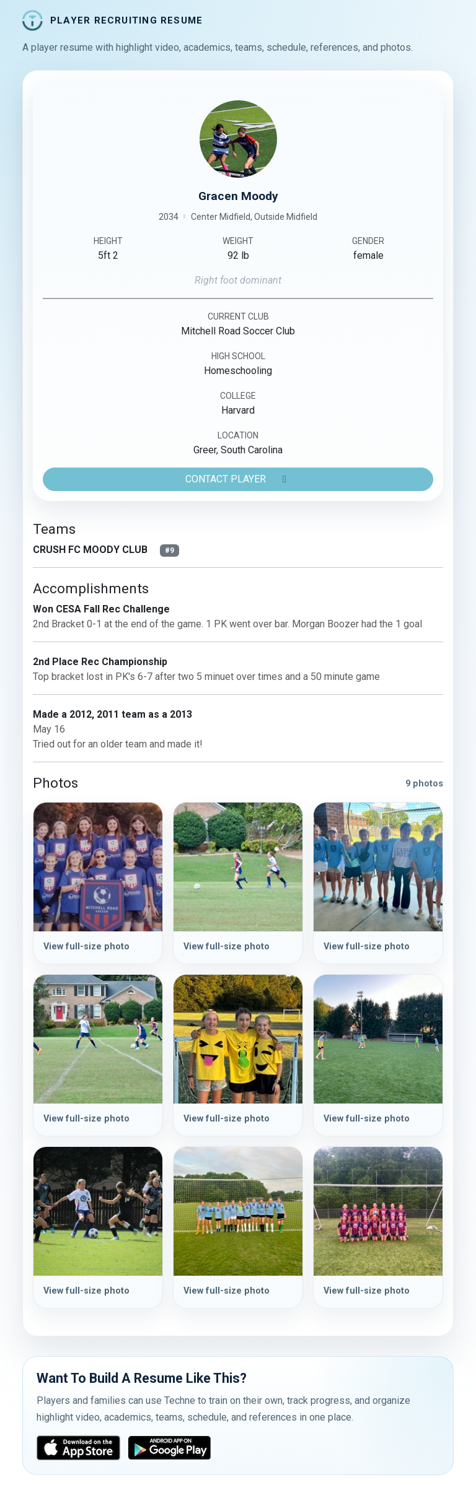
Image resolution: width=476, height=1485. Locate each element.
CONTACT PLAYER (238, 479)
